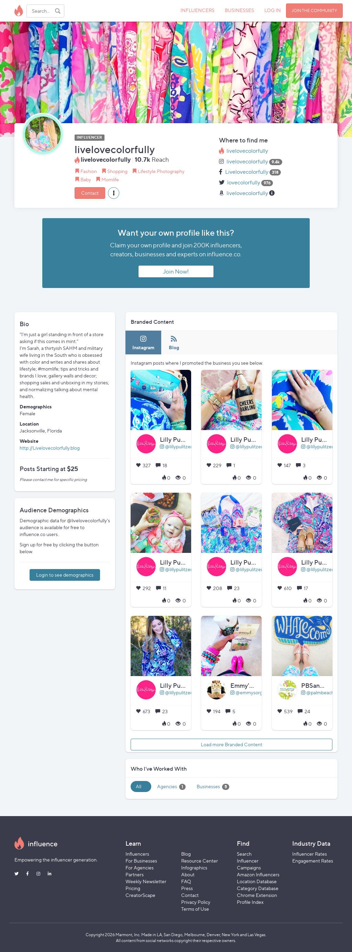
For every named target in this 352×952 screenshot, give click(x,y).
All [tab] (138, 786)
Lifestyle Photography (161, 171)
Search (244, 854)
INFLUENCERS (197, 10)
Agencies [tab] (171, 786)
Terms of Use (195, 909)
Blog (186, 854)
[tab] (143, 342)
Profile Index (250, 902)
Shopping (117, 171)
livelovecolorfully (247, 151)
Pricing (132, 888)
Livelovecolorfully (246, 172)
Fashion (88, 171)
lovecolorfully (243, 182)
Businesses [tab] (213, 786)
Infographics (194, 867)
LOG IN (272, 10)
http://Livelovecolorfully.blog (50, 448)
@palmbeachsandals (325, 692)
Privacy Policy (195, 902)
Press (187, 888)
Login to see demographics (65, 575)
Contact (90, 193)
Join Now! (176, 271)
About (188, 874)
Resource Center (199, 861)
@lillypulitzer (176, 446)
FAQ (186, 881)
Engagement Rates (312, 861)
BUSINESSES (239, 10)
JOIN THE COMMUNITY (314, 10)
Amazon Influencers (258, 874)
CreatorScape (140, 895)
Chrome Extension (257, 895)
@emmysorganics (251, 692)
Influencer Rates (309, 854)
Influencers (137, 854)
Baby (85, 179)
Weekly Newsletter (145, 881)
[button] (113, 193)
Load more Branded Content (231, 744)
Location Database (257, 881)
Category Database (257, 888)
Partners (134, 874)
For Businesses (141, 861)
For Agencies (139, 867)
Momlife (110, 179)
